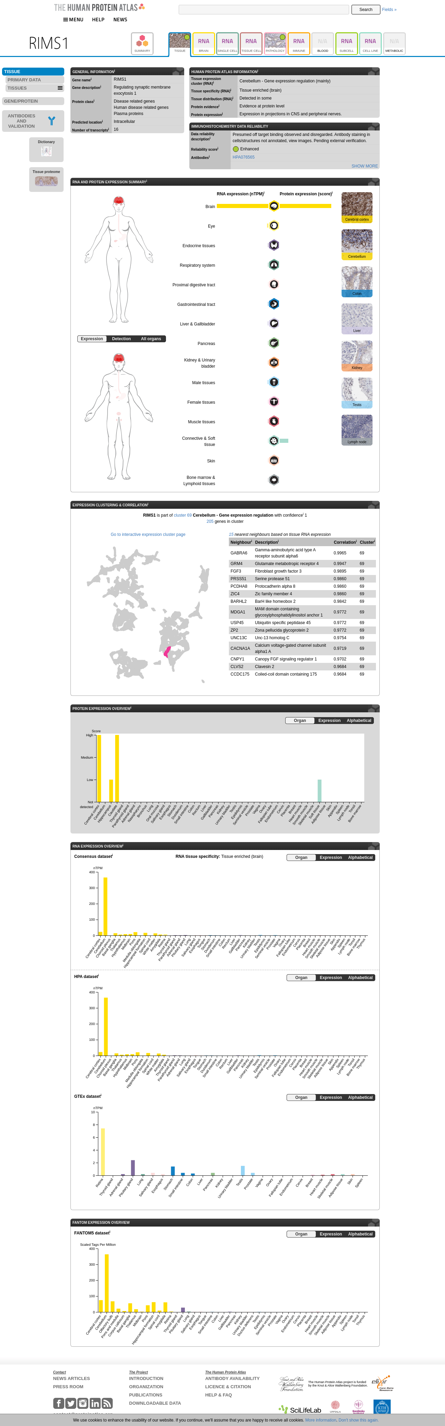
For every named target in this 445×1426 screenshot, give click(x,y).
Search (365, 9)
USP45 (237, 622)
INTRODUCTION (146, 1378)
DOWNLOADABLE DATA (155, 1403)
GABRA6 (239, 553)
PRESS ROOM (68, 1386)
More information (320, 1420)
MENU (73, 19)
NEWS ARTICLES (71, 1378)
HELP (98, 19)
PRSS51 (238, 578)
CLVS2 (237, 666)
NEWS (120, 19)
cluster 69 (183, 515)
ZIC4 (235, 593)
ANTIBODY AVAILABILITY (232, 1378)
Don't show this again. (358, 1420)
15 (231, 534)
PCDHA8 (239, 586)
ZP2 (234, 630)
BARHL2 (239, 601)
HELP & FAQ (218, 1395)
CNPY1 (237, 659)
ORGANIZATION (146, 1386)
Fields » (389, 9)
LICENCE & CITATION (228, 1386)
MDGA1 (238, 612)
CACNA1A (240, 648)
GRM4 (237, 563)
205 (210, 521)
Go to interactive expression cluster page (148, 534)
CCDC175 (240, 674)
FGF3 (236, 571)
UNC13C (239, 637)
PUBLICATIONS (146, 1395)
